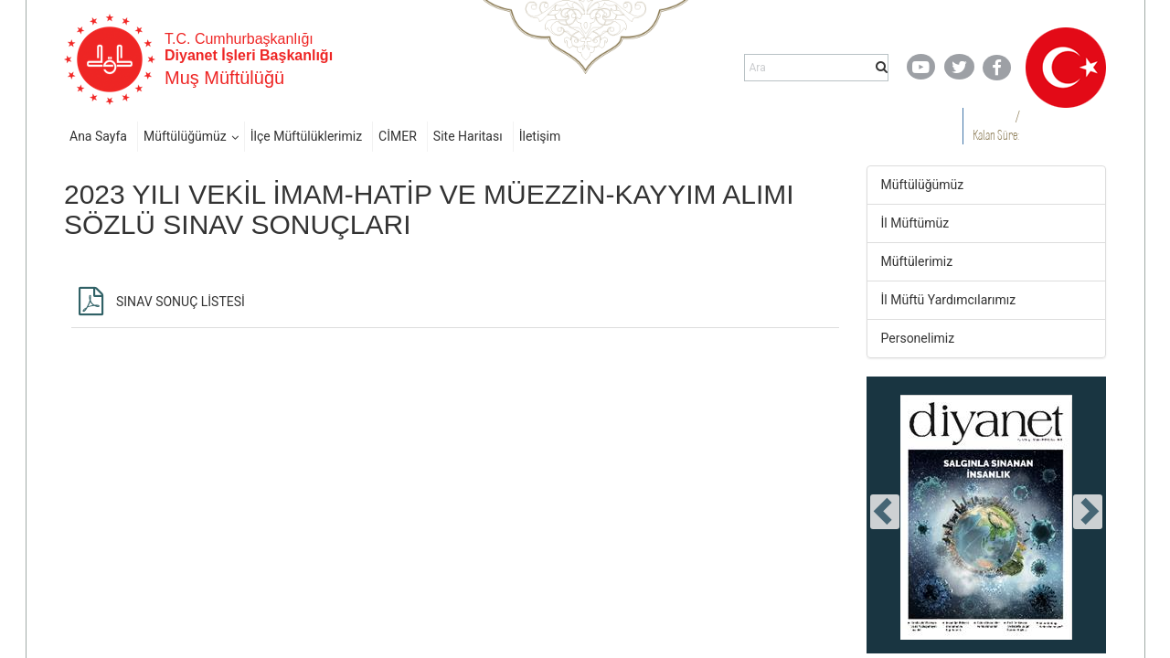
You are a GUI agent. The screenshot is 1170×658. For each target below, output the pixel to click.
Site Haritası (468, 136)
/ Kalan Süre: (996, 125)
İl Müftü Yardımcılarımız (948, 299)
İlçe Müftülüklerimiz (306, 136)
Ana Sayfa (98, 136)
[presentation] (884, 511)
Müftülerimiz (917, 261)
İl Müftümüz (915, 223)
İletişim (540, 136)
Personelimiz (918, 338)
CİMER (397, 136)
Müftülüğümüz (185, 136)
